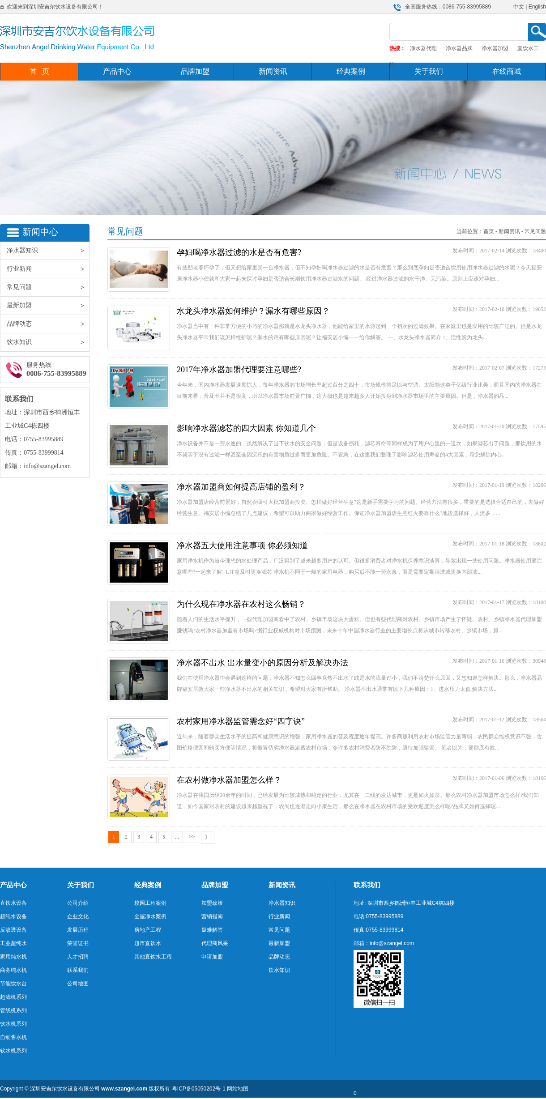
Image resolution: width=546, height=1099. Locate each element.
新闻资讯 (273, 71)
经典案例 (351, 71)
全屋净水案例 (150, 916)
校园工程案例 (150, 903)
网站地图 (237, 1089)
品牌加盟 (195, 71)
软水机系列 (13, 1051)
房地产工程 (147, 930)
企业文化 (78, 916)
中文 (518, 7)
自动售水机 (13, 1037)
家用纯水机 (13, 957)
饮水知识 (48, 342)
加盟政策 (212, 903)
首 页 (39, 71)
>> (192, 837)
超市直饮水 (147, 943)
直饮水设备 (13, 903)
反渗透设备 (13, 930)
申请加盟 (212, 957)
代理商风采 (214, 943)
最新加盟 (48, 306)
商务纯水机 (13, 970)
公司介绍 (78, 903)
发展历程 (78, 930)
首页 (488, 231)
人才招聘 (78, 957)
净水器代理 (423, 48)
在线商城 (506, 71)
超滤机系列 (13, 997)
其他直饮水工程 (153, 957)
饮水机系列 (13, 1024)
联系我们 (78, 970)
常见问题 (48, 287)
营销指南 (212, 916)
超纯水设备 (13, 916)
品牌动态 (48, 324)
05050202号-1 (209, 1089)
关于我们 (428, 71)
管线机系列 (13, 1010)
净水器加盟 (495, 48)
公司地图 (78, 983)
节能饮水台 (13, 983)
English (537, 7)
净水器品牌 (459, 48)
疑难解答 (212, 930)
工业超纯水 (13, 943)
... (177, 837)
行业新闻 (48, 269)
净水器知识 (48, 251)
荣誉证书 (78, 943)
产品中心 (117, 71)
